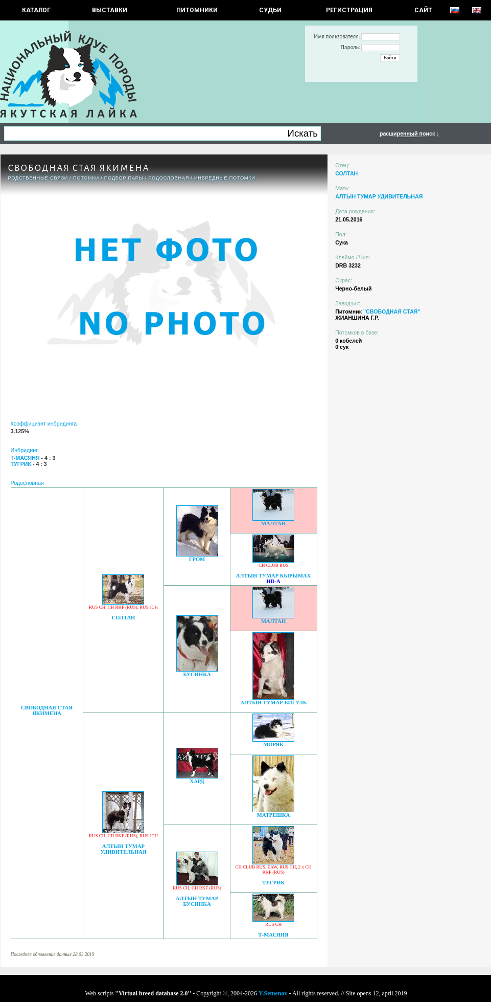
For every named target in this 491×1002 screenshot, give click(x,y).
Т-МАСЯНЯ (274, 935)
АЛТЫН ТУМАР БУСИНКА (197, 901)
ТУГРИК (273, 882)
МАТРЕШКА (273, 815)
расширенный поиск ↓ (409, 133)
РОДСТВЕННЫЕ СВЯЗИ (38, 178)
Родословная (168, 178)
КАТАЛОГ (36, 10)
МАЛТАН (273, 523)
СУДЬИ (270, 10)
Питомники (197, 10)
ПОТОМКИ (86, 178)
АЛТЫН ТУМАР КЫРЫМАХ (273, 575)
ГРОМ (197, 559)
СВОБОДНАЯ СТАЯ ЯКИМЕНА (47, 710)
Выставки (109, 10)
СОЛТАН (123, 617)
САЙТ (423, 10)
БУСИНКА (197, 674)
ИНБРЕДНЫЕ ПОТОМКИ (224, 178)
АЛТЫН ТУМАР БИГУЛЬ (273, 702)
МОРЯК (273, 744)
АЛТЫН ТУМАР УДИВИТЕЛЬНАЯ (123, 849)
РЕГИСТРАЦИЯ (349, 10)
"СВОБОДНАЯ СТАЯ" (391, 311)
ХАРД (197, 781)
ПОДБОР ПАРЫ (124, 178)
